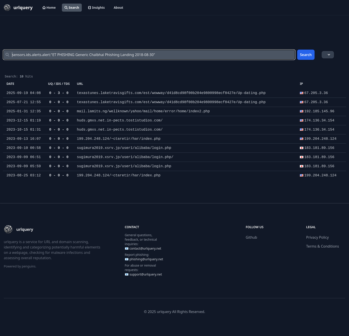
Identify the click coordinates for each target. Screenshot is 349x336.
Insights (96, 7)
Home (49, 7)
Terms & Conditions (322, 246)
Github (251, 237)
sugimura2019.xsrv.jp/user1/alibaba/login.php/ (125, 157)
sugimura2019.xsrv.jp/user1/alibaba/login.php (124, 148)
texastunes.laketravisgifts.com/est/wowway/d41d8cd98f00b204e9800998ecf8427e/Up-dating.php (171, 93)
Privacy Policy (317, 237)
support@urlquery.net (145, 274)
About (118, 7)
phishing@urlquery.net (146, 259)
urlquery (164, 311)
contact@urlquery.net (145, 248)
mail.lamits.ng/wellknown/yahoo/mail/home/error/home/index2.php (143, 111)
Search (72, 7)
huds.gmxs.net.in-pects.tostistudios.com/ (120, 121)
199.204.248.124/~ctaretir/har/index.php (118, 139)
